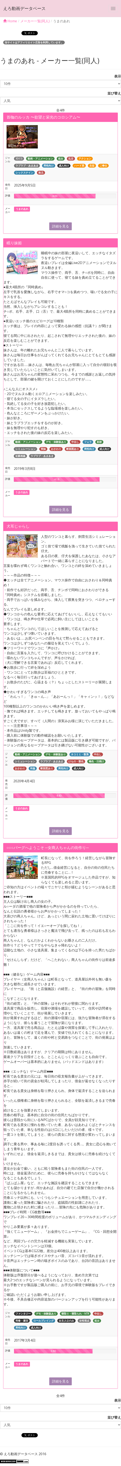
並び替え (112, 93)
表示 (116, 76)
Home (10, 21)
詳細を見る (60, 226)
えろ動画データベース (24, 8)
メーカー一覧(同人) (35, 21)
